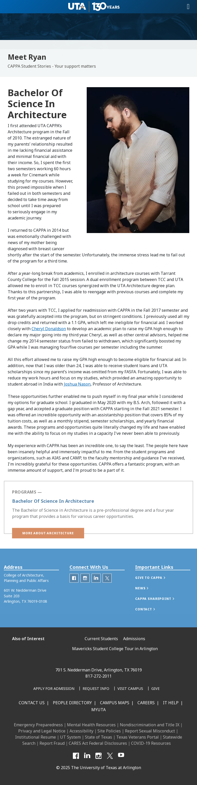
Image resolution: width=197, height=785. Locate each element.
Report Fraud (52, 743)
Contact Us (32, 703)
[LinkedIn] (87, 756)
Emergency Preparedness (38, 725)
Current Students (101, 638)
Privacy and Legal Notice (41, 731)
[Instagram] (98, 756)
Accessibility (81, 731)
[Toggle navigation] (188, 7)
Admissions (134, 638)
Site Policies (109, 731)
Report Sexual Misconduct (150, 731)
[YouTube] (121, 756)
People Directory (72, 703)
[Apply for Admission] (53, 689)
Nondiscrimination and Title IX (149, 725)
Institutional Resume (35, 737)
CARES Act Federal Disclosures (98, 743)
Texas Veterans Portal (137, 737)
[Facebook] (76, 756)
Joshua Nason (77, 384)
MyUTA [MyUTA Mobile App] (98, 709)
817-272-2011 (98, 676)
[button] (48, 537)
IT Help (171, 703)
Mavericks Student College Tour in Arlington (115, 648)
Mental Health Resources (91, 725)
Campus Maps (114, 703)
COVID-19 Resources (151, 743)
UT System (70, 737)
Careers (146, 703)
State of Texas (98, 737)
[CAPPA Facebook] (74, 584)
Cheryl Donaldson (49, 328)
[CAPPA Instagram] (85, 584)
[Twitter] (107, 584)
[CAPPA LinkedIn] (96, 584)
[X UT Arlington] (110, 756)
